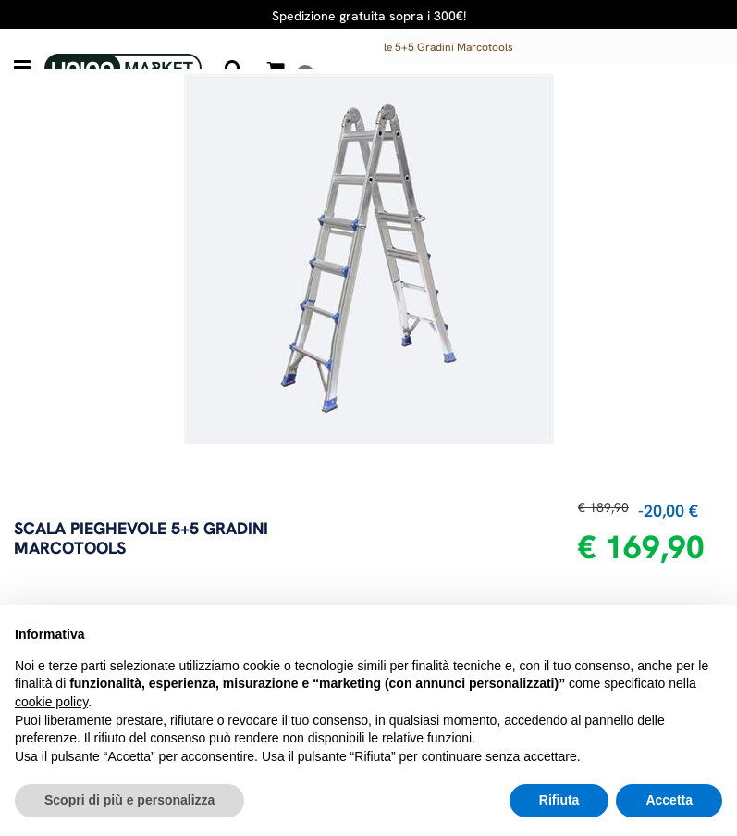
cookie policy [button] (51, 701)
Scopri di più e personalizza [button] (129, 799)
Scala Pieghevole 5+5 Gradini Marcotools (412, 47)
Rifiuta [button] (559, 799)
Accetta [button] (669, 799)
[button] (233, 68)
